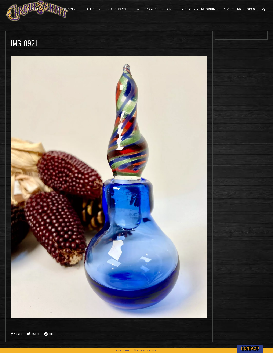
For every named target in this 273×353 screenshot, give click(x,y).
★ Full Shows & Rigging (106, 9)
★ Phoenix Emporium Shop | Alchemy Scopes (218, 9)
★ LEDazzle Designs (153, 9)
